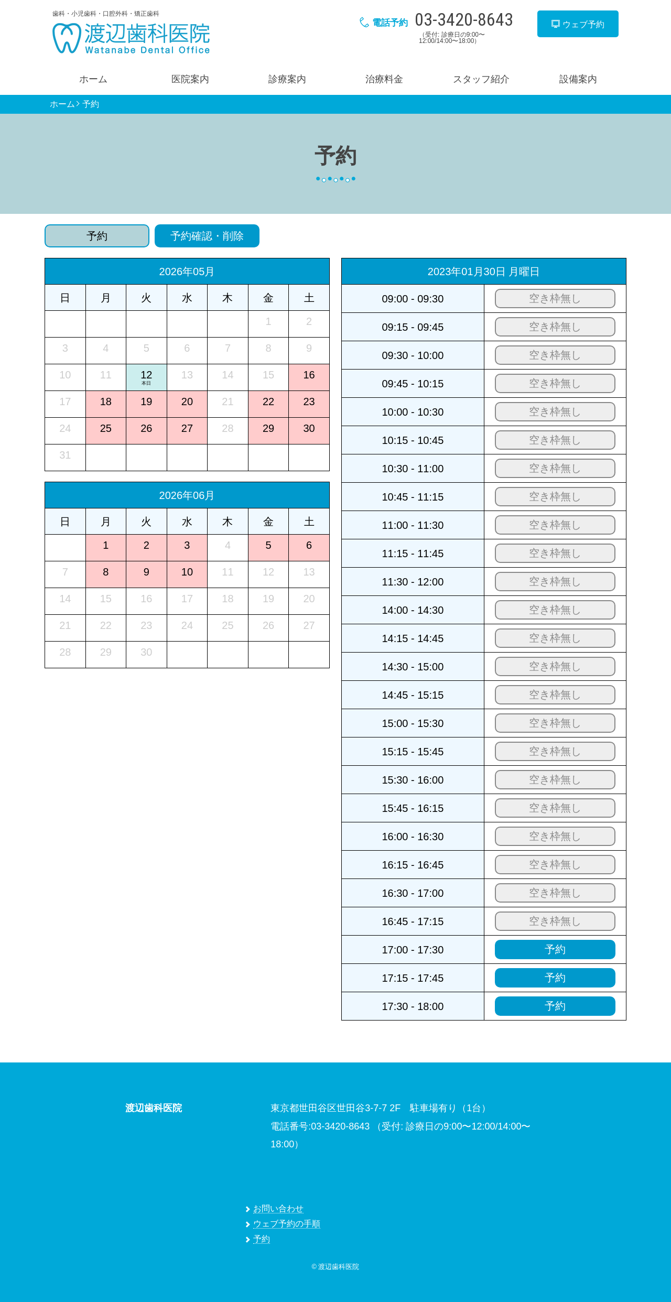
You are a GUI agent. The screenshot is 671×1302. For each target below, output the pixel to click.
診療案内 (287, 79)
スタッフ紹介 (481, 79)
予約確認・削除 (207, 236)
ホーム (93, 79)
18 (106, 401)
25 (106, 428)
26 (146, 428)
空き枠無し (555, 298)
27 (187, 428)
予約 (90, 104)
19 (146, 401)
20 (187, 401)
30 (309, 428)
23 (309, 401)
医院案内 (190, 79)
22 (268, 401)
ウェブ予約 (577, 24)
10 (187, 572)
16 (309, 375)
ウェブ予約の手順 (286, 1223)
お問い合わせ (278, 1208)
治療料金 (384, 79)
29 (268, 428)
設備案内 (578, 79)
